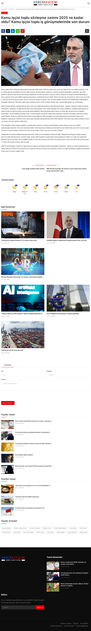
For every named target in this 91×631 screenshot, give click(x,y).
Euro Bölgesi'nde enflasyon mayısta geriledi (63, 314)
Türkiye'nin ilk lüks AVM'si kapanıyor (27, 497)
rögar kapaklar (6, 528)
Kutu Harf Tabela (28, 532)
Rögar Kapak (83, 532)
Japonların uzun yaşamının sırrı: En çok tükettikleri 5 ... (33, 485)
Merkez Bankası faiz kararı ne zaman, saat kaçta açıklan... (22, 277)
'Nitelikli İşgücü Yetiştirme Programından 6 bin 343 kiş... (67, 240)
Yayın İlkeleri (84, 623)
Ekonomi (11, 9)
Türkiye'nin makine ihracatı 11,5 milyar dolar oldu (19, 240)
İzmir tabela (73, 528)
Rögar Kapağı (60, 532)
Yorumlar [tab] (7, 365)
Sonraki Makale (53, 165)
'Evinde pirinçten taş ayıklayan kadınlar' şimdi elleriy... (33, 432)
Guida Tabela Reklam (60, 528)
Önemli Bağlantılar (82, 626)
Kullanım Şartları (65, 623)
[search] (88, 3)
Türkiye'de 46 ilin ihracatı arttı (12, 350)
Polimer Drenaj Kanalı (20, 528)
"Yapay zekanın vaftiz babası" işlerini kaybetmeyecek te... (22, 314)
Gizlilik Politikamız (56, 626)
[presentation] (16, 396)
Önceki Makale (38, 165)
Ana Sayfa (4, 9)
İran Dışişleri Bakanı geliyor (24, 455)
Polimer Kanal (47, 528)
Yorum (3, 379)
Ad (2, 371)
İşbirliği (75, 623)
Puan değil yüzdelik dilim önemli (33, 169)
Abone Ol (40, 607)
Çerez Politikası (69, 626)
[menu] (2, 3)
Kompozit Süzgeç (35, 528)
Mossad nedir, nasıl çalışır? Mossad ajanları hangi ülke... (33, 466)
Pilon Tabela (83, 528)
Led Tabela (50, 532)
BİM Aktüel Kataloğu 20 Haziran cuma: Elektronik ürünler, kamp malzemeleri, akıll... (67, 170)
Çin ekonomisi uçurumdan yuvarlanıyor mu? (30, 508)
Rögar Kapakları (72, 532)
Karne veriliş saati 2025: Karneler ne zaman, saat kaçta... (33, 421)
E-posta (49, 371)
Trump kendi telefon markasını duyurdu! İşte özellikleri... (33, 443)
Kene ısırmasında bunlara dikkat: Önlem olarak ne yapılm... (74, 585)
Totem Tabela (6, 532)
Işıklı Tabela (17, 532)
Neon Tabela (40, 532)
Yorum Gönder (8, 403)
